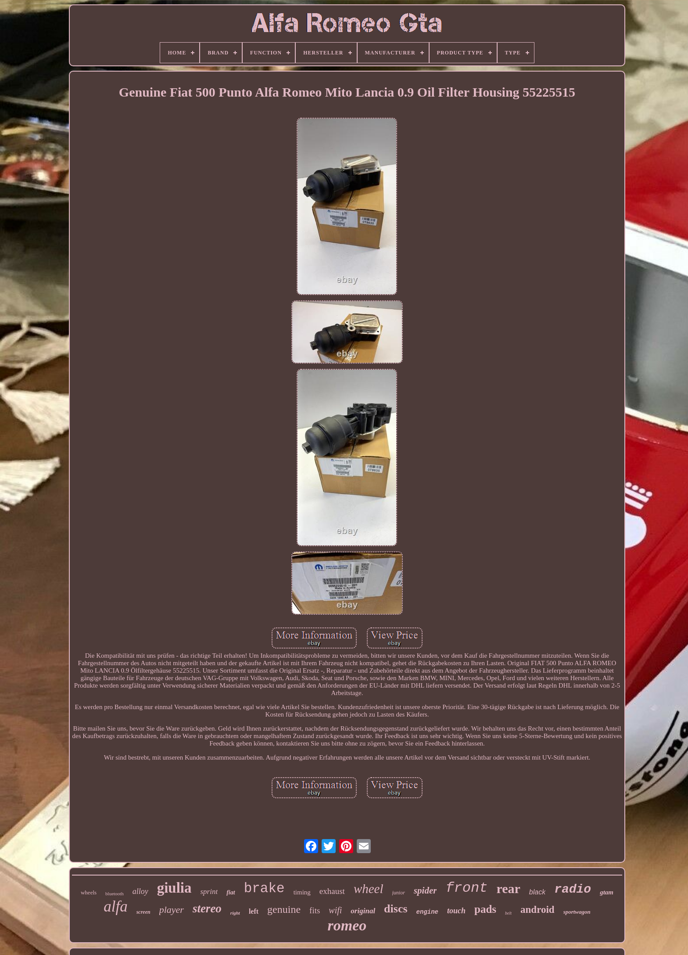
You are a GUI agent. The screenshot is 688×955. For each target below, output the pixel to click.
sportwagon (577, 911)
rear (508, 888)
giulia (174, 888)
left (253, 911)
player (171, 909)
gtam (606, 892)
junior (398, 893)
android (537, 909)
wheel (368, 889)
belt (508, 913)
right (235, 912)
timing (302, 892)
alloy (140, 891)
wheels (89, 892)
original (363, 911)
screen (143, 912)
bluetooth (114, 893)
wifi (335, 910)
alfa (115, 906)
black (537, 892)
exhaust (332, 891)
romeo (347, 925)
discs (395, 908)
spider (425, 890)
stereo (207, 908)
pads (485, 909)
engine (427, 911)
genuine (284, 909)
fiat (230, 892)
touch (456, 910)
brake (264, 888)
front (466, 888)
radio (572, 889)
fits (314, 910)
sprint (209, 891)
